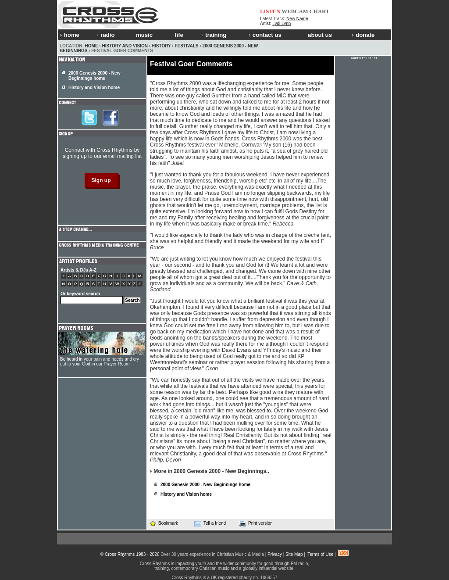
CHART (320, 11)
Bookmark (164, 523)
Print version (256, 523)
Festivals (186, 45)
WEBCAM (295, 11)
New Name (297, 18)
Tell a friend (210, 523)
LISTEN (270, 11)
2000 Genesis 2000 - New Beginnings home (205, 484)
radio (104, 35)
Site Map (294, 554)
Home (91, 45)
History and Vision (124, 45)
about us (317, 35)
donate (363, 35)
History (161, 45)
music (142, 35)
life (176, 35)
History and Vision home (186, 494)
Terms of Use (320, 554)
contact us (265, 35)
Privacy (274, 554)
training (213, 35)
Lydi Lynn (281, 23)
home (69, 35)
